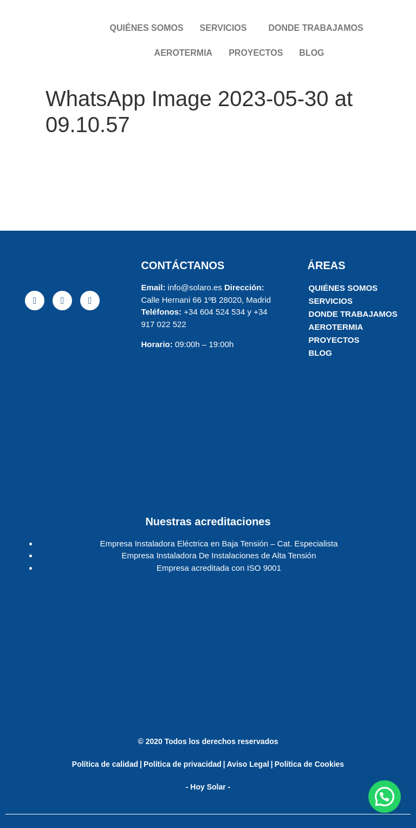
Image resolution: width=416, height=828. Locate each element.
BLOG (311, 52)
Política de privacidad (183, 764)
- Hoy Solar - (208, 787)
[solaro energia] (62, 402)
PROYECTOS (256, 52)
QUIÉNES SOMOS (147, 27)
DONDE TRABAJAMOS (315, 27)
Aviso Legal (248, 764)
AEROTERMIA (183, 52)
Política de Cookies (309, 764)
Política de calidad (105, 764)
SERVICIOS (223, 27)
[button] (384, 796)
